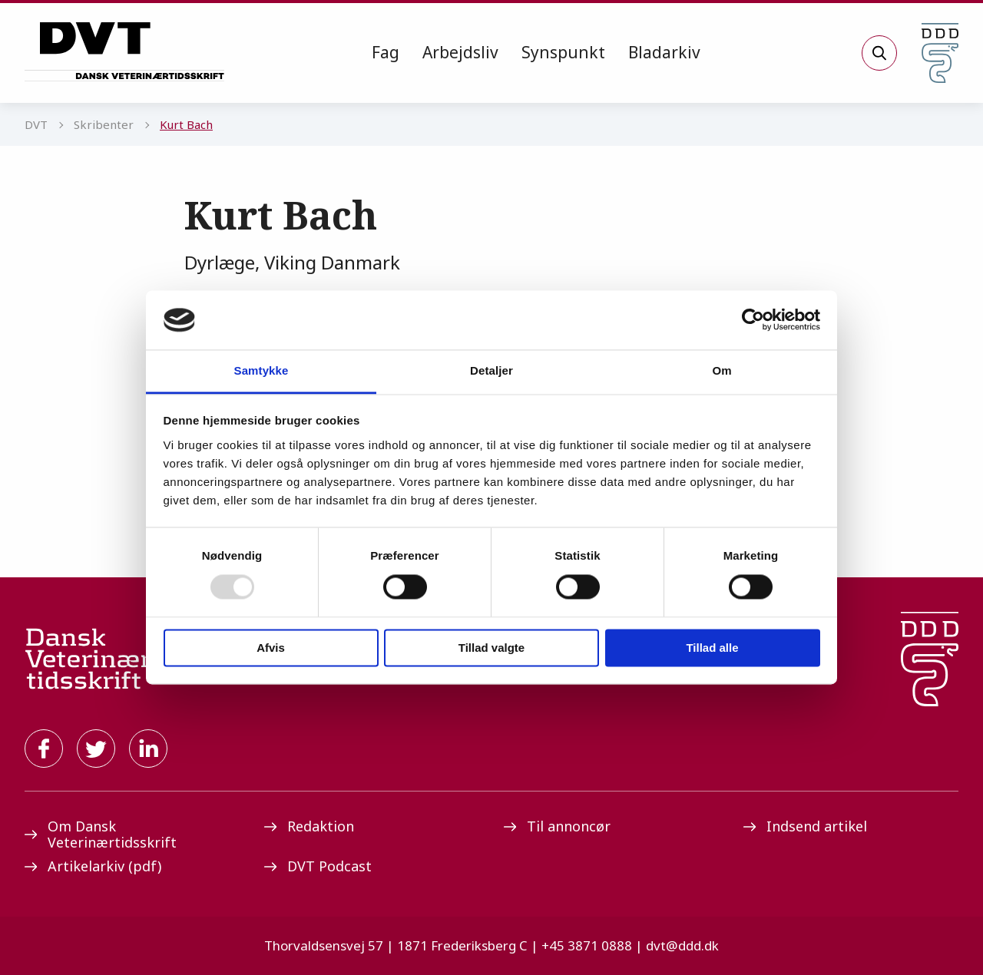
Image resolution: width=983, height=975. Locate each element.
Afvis (271, 647)
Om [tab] (721, 370)
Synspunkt (563, 52)
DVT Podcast (318, 866)
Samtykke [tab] (261, 370)
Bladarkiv (664, 52)
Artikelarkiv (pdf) (93, 866)
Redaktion (309, 826)
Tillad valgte (491, 647)
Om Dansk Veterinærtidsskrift (101, 834)
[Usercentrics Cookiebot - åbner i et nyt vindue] (753, 320)
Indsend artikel (805, 826)
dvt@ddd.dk (682, 945)
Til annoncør (557, 826)
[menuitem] (385, 53)
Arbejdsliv (460, 52)
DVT (36, 124)
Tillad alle (712, 647)
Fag (385, 52)
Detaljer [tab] (491, 370)
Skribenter (104, 124)
